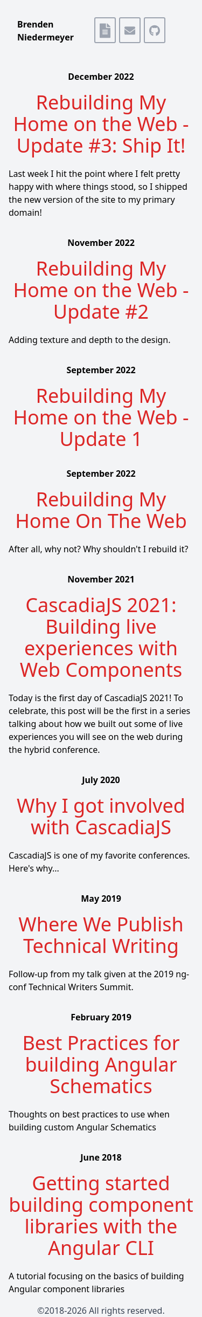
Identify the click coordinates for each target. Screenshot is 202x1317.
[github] (152, 30)
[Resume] (102, 30)
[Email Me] (127, 30)
